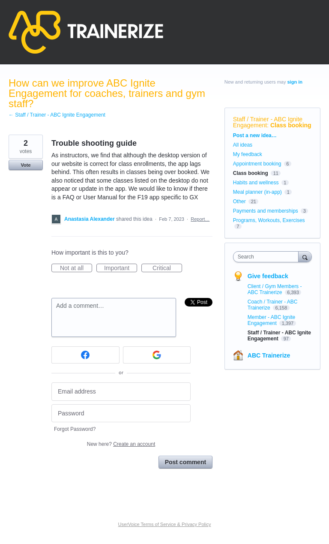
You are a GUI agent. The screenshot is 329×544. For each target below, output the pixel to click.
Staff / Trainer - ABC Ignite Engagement (267, 122)
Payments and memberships (265, 211)
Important (120, 268)
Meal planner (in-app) (257, 192)
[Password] (121, 413)
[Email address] (121, 391)
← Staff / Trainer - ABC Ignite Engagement (57, 115)
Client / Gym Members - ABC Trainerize (275, 289)
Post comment (185, 462)
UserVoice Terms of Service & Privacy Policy (164, 524)
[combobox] (267, 257)
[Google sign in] (157, 355)
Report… (200, 219)
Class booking (290, 125)
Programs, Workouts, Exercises (269, 220)
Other (239, 201)
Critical (167, 268)
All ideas (242, 145)
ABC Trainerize (269, 355)
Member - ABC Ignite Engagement (271, 320)
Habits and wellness (256, 183)
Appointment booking (257, 164)
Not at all (76, 268)
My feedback (247, 154)
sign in (294, 81)
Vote (25, 165)
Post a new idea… (255, 135)
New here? (121, 444)
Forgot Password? (75, 429)
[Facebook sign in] (85, 355)
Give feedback (268, 276)
